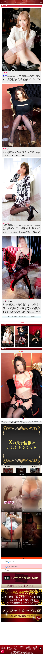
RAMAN (3, 1)
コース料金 (9, 646)
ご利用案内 (9, 647)
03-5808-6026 (20, 652)
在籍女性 (15, 646)
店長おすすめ (3, 648)
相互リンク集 (35, 647)
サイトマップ (35, 649)
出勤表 (15, 647)
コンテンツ (34, 648)
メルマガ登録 (35, 646)
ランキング (15, 648)
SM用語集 (9, 649)
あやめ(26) (21, 418)
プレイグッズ (9, 648)
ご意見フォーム (28, 647)
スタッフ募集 (28, 649)
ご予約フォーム (28, 646)
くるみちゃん (6, 72)
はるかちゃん (6, 300)
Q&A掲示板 (22, 646)
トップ (2, 646)
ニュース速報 (3, 647)
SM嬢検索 (15, 649)
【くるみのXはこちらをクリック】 (10, 75)
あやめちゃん (6, 148)
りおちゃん (6, 223)
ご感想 (21, 647)
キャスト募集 (28, 648)
